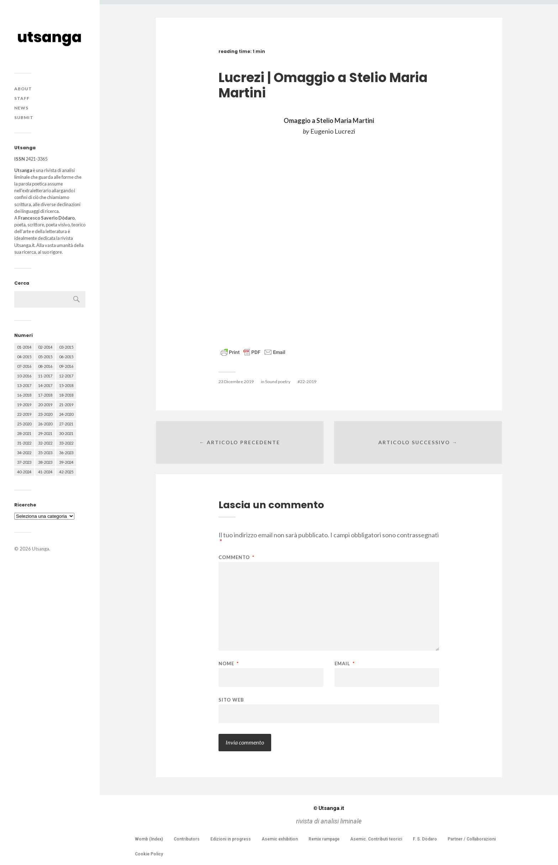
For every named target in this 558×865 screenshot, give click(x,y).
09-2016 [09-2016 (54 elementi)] (66, 366)
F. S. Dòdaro (425, 839)
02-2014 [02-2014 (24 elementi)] (45, 347)
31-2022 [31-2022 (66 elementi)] (24, 443)
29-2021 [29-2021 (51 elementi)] (45, 433)
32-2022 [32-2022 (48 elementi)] (45, 443)
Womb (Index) (149, 839)
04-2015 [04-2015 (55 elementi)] (24, 356)
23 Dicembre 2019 (236, 381)
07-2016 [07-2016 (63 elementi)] (24, 366)
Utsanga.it (329, 808)
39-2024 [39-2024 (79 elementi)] (66, 462)
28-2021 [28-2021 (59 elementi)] (24, 433)
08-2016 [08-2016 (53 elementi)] (45, 366)
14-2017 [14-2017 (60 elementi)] (45, 385)
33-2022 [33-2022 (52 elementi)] (66, 443)
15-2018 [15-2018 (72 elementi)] (66, 385)
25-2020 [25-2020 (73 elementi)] (24, 423)
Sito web (231, 699)
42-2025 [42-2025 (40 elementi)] (66, 471)
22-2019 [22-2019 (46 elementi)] (24, 414)
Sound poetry (277, 381)
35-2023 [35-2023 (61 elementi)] (45, 452)
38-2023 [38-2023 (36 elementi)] (45, 462)
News (21, 108)
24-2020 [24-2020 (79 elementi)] (66, 414)
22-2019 (308, 381)
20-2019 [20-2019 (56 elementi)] (45, 404)
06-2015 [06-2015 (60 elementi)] (66, 356)
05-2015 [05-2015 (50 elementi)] (45, 356)
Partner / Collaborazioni (472, 839)
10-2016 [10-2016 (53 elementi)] (24, 376)
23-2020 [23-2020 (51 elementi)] (45, 414)
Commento (236, 557)
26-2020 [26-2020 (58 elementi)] (45, 423)
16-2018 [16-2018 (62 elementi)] (24, 395)
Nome (229, 663)
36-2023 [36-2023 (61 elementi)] (66, 452)
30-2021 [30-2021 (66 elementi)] (66, 433)
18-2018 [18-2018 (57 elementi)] (66, 395)
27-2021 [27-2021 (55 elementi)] (66, 423)
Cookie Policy (149, 853)
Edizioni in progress (230, 839)
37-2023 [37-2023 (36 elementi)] (24, 462)
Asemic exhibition (280, 839)
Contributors (187, 839)
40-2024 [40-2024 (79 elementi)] (24, 471)
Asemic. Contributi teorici (376, 839)
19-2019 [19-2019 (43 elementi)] (24, 404)
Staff (22, 98)
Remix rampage (324, 839)
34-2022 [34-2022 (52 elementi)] (24, 452)
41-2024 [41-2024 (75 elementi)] (45, 471)
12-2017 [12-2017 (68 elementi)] (66, 376)
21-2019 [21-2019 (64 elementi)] (66, 404)
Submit (23, 117)
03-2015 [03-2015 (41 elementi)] (66, 347)
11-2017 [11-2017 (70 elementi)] (45, 376)
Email (345, 663)
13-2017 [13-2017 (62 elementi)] (24, 385)
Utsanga (40, 549)
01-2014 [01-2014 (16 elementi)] (24, 347)
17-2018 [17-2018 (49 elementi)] (45, 395)
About (23, 88)
